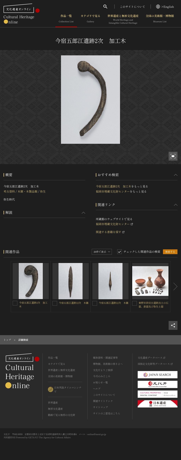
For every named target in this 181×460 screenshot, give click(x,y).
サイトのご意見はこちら (106, 413)
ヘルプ (96, 388)
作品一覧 (66, 19)
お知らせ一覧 (100, 382)
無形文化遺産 (55, 408)
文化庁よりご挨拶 (103, 370)
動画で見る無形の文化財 (61, 415)
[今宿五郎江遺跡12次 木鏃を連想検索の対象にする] (54, 303)
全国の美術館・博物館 (160, 19)
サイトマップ (100, 407)
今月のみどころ (101, 376)
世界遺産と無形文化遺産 (123, 19)
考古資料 (9, 191)
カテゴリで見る (90, 19)
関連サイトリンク (103, 401)
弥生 (43, 191)
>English (165, 6)
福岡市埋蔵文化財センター (113, 191)
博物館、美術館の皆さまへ (108, 364)
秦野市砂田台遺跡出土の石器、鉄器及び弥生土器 (153, 304)
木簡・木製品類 (27, 191)
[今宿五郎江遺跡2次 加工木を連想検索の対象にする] (15, 303)
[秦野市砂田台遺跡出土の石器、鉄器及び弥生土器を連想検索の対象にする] (134, 303)
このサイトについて (132, 6)
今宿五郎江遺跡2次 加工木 (113, 186)
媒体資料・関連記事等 (105, 357)
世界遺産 (53, 402)
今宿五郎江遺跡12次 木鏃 (74, 303)
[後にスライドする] (173, 286)
